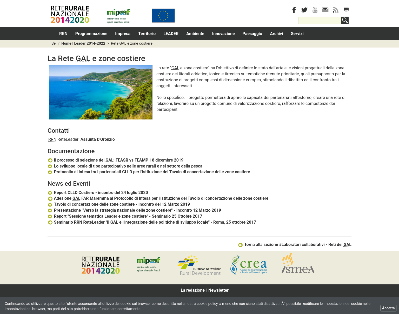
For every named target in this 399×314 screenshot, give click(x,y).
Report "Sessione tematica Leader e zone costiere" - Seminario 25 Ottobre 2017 (125, 216)
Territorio (147, 33)
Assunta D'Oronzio (98, 139)
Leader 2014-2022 (89, 43)
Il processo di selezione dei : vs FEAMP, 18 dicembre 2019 (115, 160)
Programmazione (91, 33)
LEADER (170, 33)
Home (66, 43)
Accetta (388, 308)
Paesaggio (252, 33)
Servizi (297, 33)
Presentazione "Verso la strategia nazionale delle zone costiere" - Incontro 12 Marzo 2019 (134, 210)
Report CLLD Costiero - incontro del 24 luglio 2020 (98, 192)
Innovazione (223, 33)
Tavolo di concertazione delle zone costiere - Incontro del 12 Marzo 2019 (119, 204)
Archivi (276, 33)
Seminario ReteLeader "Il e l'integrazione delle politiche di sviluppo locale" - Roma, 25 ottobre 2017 (152, 222)
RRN (63, 33)
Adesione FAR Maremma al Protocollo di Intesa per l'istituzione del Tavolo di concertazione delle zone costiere (158, 198)
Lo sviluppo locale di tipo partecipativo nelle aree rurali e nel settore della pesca (125, 166)
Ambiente (195, 33)
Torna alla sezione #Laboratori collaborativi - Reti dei (294, 244)
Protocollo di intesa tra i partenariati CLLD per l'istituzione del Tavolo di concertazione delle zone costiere (149, 171)
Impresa (122, 33)
